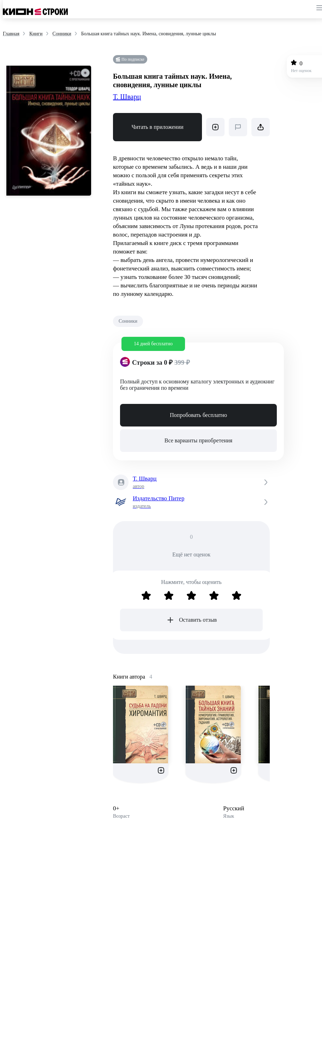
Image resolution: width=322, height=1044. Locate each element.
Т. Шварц (127, 97)
